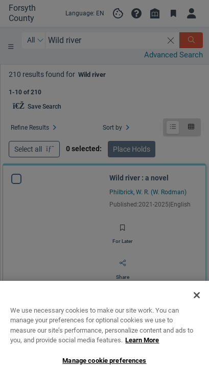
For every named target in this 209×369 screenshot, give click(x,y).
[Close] (196, 334)
